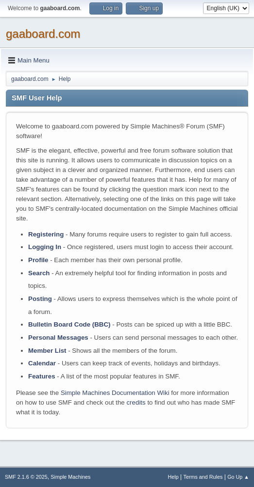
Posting (40, 298)
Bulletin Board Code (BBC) (69, 324)
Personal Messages (58, 337)
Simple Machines (70, 477)
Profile (38, 260)
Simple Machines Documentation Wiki (115, 392)
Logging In (44, 247)
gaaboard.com (43, 33)
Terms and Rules (203, 477)
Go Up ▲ (238, 477)
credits (135, 402)
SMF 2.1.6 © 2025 (26, 477)
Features (41, 376)
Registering (46, 234)
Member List (48, 350)
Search (39, 273)
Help (173, 477)
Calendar (42, 363)
